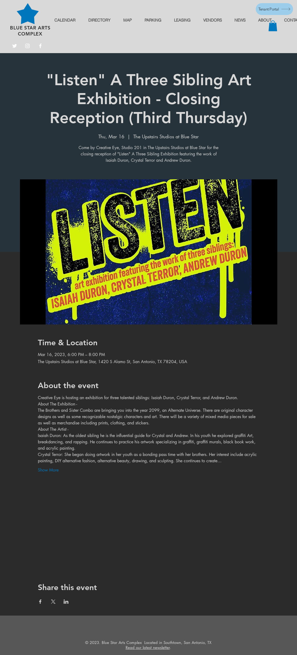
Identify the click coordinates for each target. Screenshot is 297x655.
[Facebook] (40, 46)
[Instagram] (27, 46)
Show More (48, 470)
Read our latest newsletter (148, 647)
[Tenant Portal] (274, 9)
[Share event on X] (53, 602)
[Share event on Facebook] (40, 602)
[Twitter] (15, 46)
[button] (272, 26)
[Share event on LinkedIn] (66, 602)
